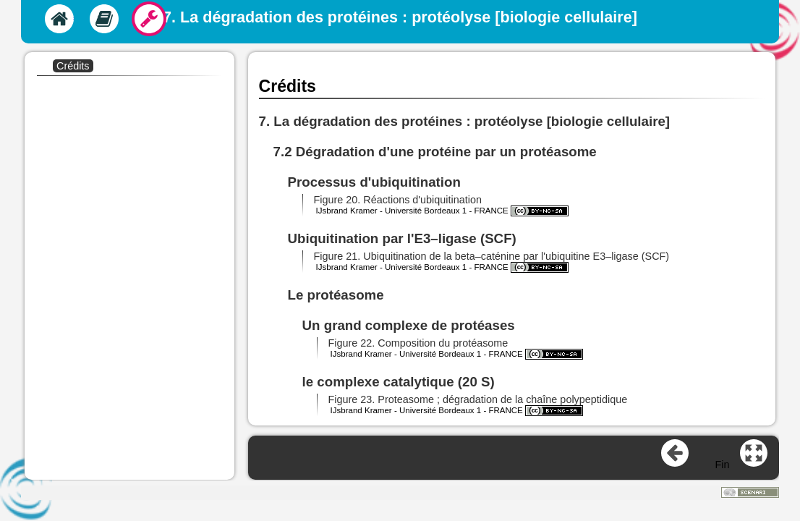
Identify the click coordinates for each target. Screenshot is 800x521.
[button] (402, 200)
